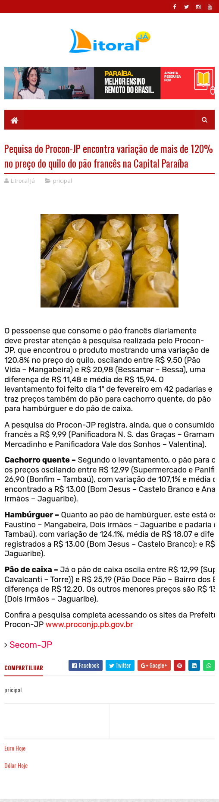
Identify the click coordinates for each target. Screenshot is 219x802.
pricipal (62, 180)
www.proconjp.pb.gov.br (89, 624)
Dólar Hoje (16, 765)
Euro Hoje (14, 747)
